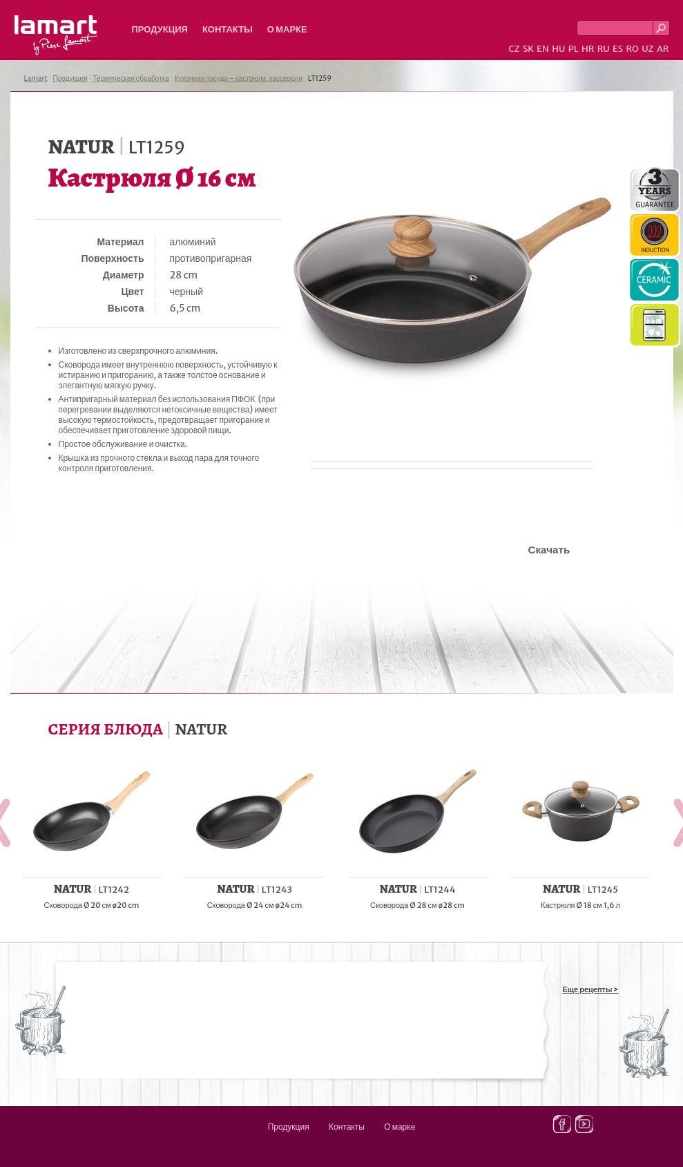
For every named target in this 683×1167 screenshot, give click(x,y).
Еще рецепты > (591, 989)
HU (558, 49)
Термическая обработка (131, 78)
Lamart (56, 35)
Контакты (227, 29)
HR (587, 49)
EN (543, 49)
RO (632, 49)
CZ (513, 49)
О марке (287, 29)
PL (573, 49)
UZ (647, 49)
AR (663, 49)
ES (618, 49)
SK (528, 49)
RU (603, 49)
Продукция (160, 29)
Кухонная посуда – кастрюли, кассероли (238, 78)
